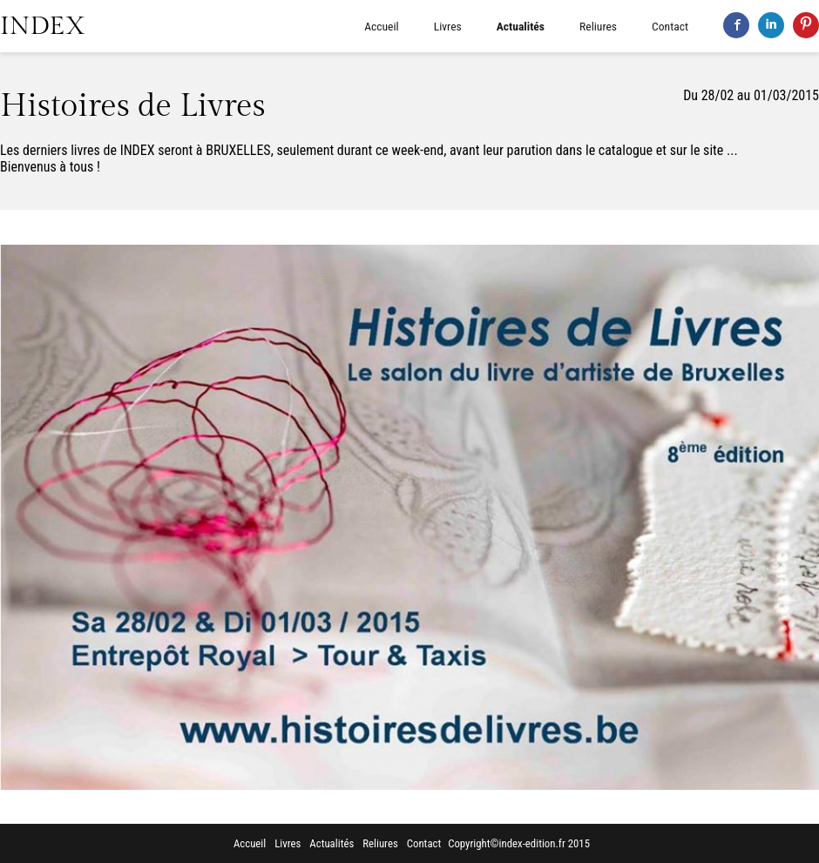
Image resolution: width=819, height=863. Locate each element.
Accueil (381, 26)
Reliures (598, 26)
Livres (448, 26)
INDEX (42, 26)
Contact (670, 26)
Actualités (521, 26)
